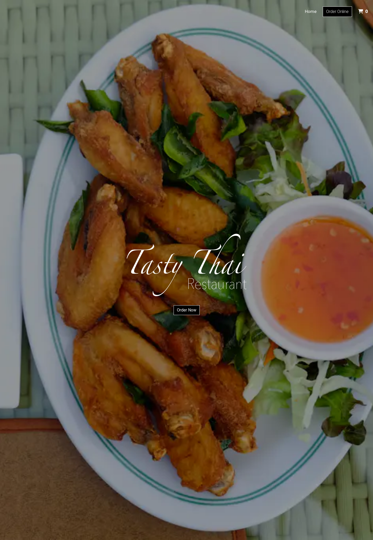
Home (311, 11)
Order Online (337, 11)
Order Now (186, 310)
